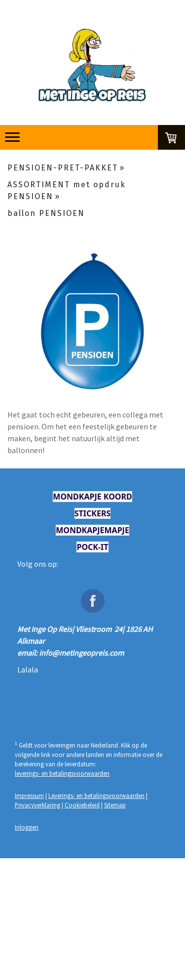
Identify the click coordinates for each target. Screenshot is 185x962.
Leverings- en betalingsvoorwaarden (96, 795)
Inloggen (26, 827)
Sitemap (115, 805)
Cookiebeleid (82, 805)
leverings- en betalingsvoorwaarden (62, 773)
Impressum (29, 795)
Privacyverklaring (37, 805)
